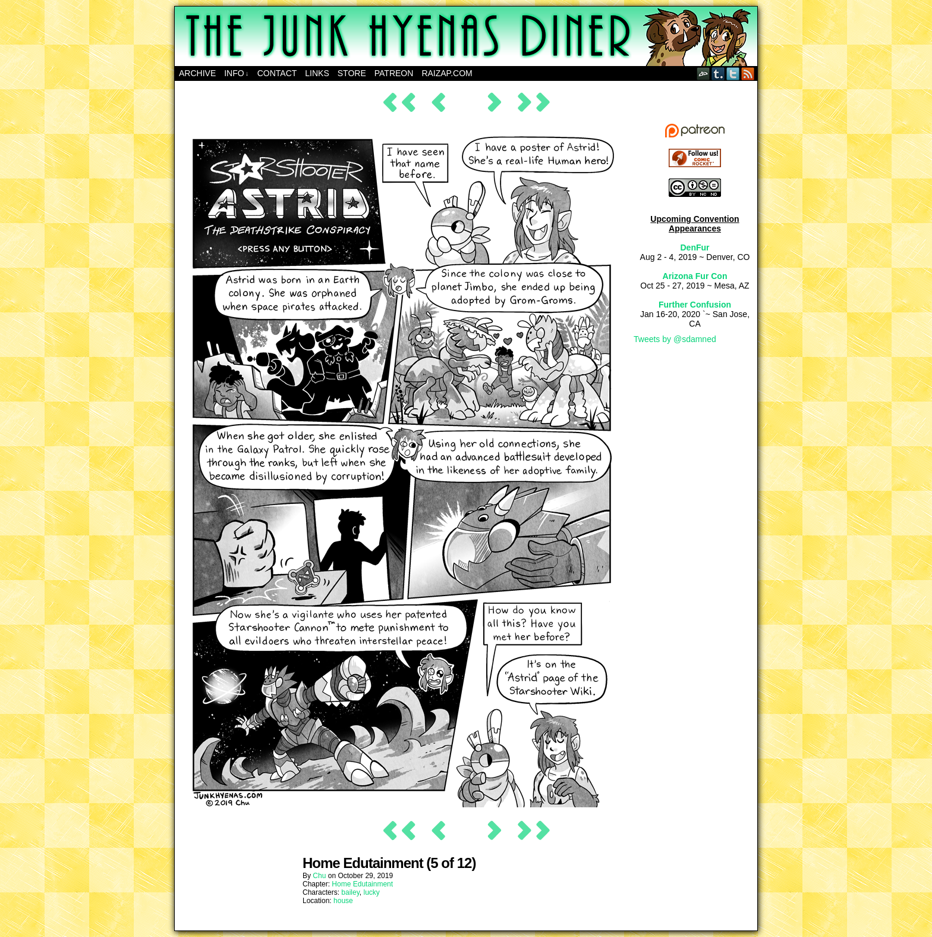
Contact (277, 73)
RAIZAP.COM (446, 73)
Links (317, 73)
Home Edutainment (362, 884)
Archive (197, 73)
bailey (350, 892)
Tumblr (718, 73)
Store (352, 73)
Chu (319, 876)
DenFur (695, 247)
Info (236, 73)
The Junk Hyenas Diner (466, 36)
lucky (372, 892)
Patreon (394, 73)
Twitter (733, 73)
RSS (748, 73)
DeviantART (703, 73)
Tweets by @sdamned (675, 339)
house (343, 901)
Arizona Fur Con (695, 276)
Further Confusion (695, 304)
